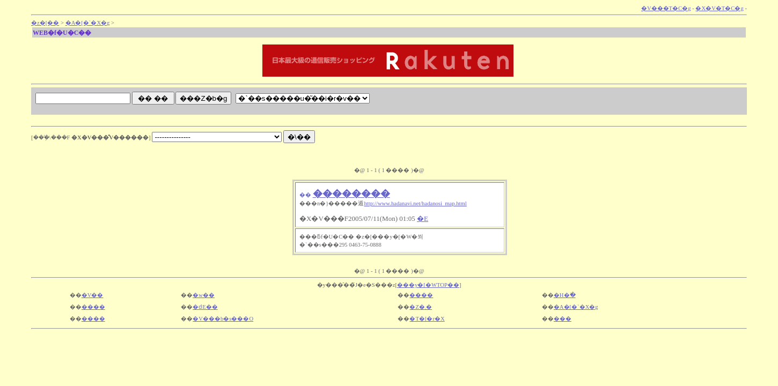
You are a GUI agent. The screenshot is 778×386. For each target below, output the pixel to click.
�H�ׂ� (565, 295)
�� (305, 195)
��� (562, 319)
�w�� (204, 295)
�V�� (93, 295)
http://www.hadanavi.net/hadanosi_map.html (415, 203)
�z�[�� (45, 23)
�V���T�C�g (666, 8)
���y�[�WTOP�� (428, 285)
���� (421, 295)
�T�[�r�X (426, 319)
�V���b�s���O (223, 319)
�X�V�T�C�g (719, 8)
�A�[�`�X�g (87, 23)
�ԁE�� (205, 307)
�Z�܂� (420, 307)
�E (422, 218)
